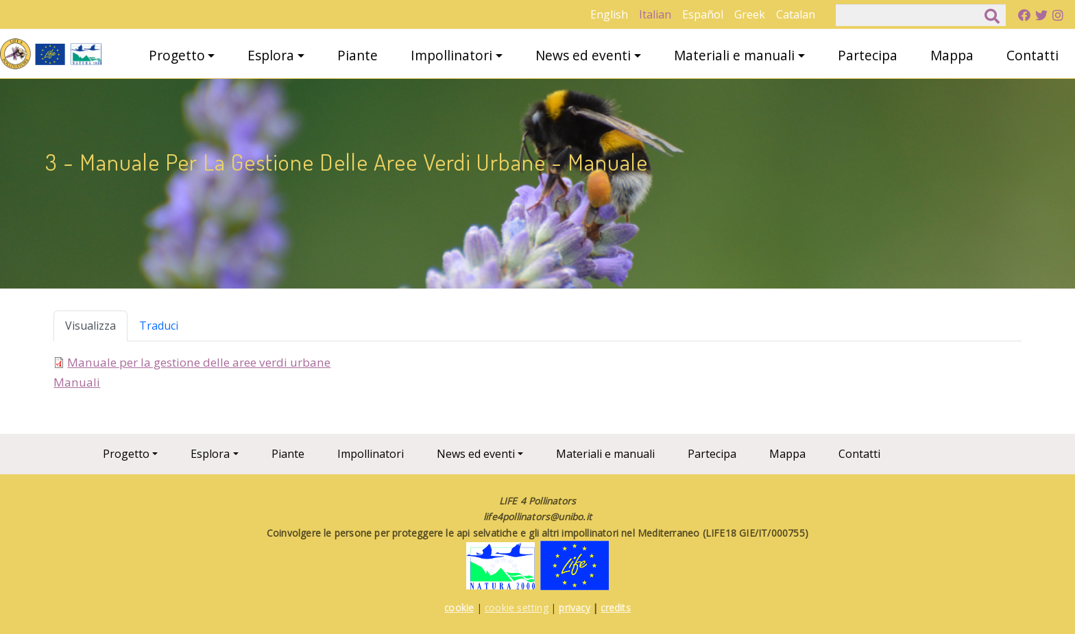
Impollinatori (451, 55)
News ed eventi (583, 55)
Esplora (270, 55)
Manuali (76, 382)
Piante (357, 55)
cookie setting (516, 607)
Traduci (158, 325)
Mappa (952, 55)
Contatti (1032, 55)
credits (615, 607)
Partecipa (867, 55)
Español (702, 14)
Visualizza (90, 325)
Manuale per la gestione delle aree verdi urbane (198, 362)
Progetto (177, 55)
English (609, 14)
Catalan (795, 14)
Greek (749, 14)
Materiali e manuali (734, 55)
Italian (655, 14)
